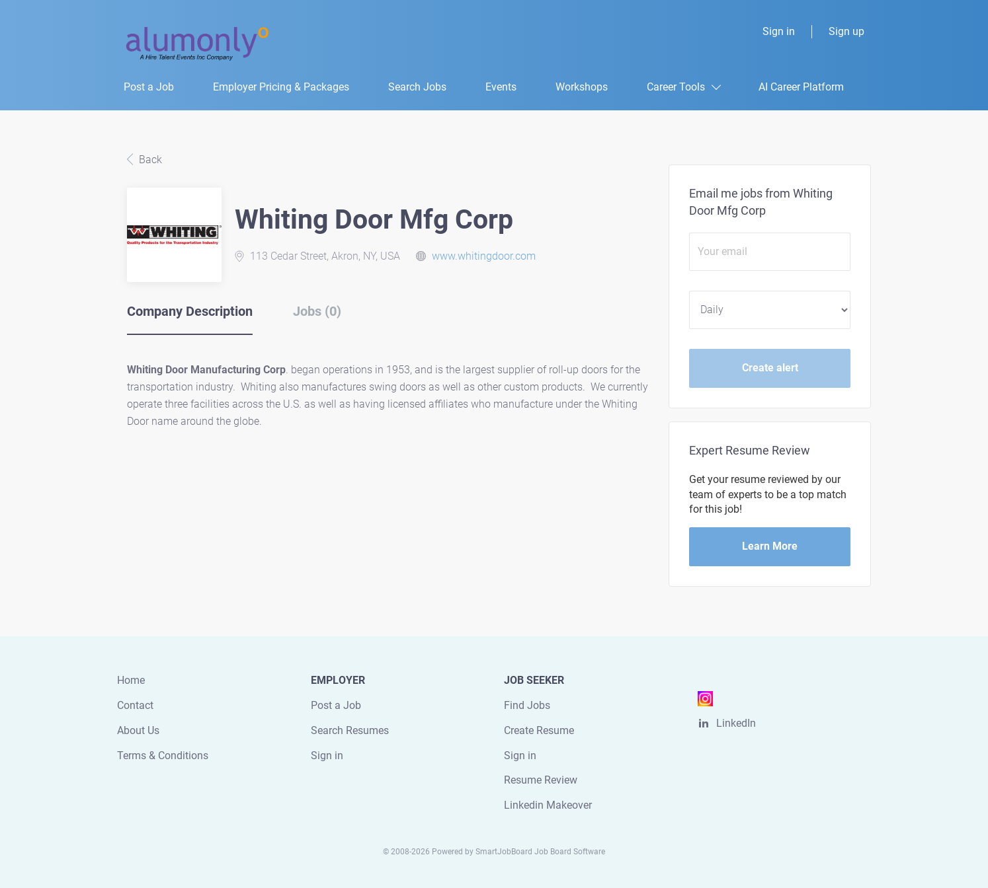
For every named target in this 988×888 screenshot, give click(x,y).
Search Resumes (350, 730)
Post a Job (336, 705)
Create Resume (539, 730)
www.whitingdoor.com (484, 256)
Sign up (846, 31)
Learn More (770, 546)
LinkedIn (736, 723)
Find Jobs (527, 705)
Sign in (778, 31)
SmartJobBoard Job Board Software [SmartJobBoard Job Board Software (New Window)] (540, 851)
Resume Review (540, 780)
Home (131, 680)
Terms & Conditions (162, 755)
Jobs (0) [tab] (317, 311)
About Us (138, 730)
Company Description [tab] (190, 311)
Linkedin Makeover (548, 805)
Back (149, 159)
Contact (135, 705)
